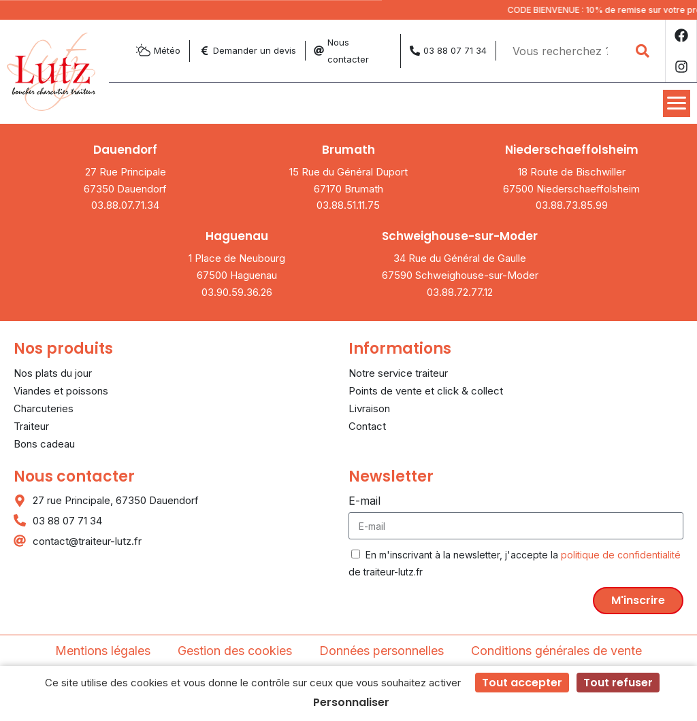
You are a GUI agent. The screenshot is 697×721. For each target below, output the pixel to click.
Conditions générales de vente (556, 650)
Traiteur (31, 426)
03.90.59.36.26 (236, 292)
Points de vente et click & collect (425, 390)
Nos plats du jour (53, 373)
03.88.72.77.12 (460, 292)
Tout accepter (522, 682)
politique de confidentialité (621, 554)
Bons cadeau (44, 443)
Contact (367, 426)
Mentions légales (102, 650)
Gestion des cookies (235, 650)
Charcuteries (44, 408)
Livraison (369, 408)
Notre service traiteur (398, 373)
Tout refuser (618, 682)
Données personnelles (381, 650)
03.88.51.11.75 (348, 205)
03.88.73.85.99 (572, 205)
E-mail (364, 500)
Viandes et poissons (61, 390)
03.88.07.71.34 (125, 205)
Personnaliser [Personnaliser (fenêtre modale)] (351, 702)
